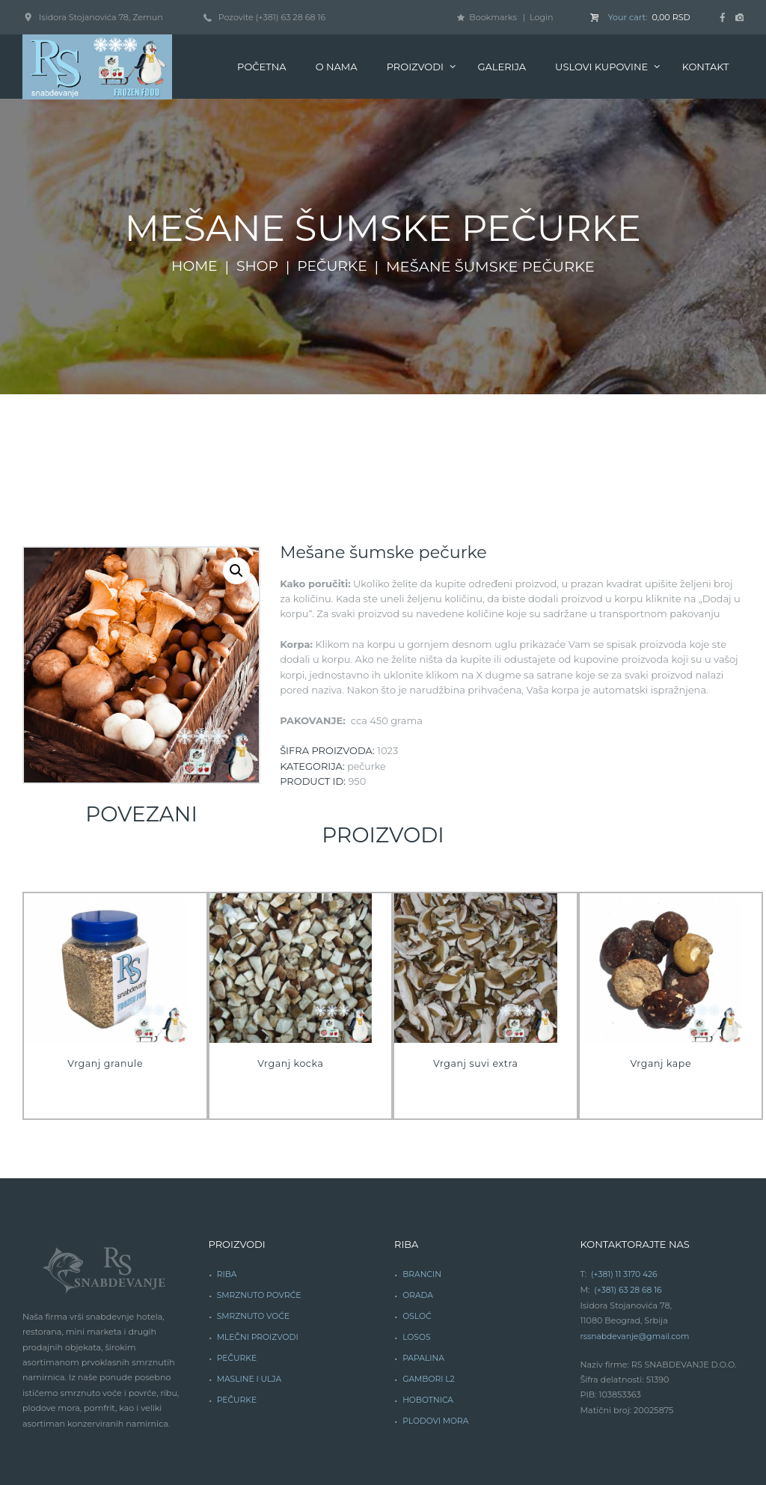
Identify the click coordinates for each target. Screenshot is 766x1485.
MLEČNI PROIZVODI (259, 1237)
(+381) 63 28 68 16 (629, 1190)
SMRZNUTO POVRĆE (260, 1196)
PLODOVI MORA (436, 1319)
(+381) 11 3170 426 (625, 1175)
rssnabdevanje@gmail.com (636, 1236)
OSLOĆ (417, 1216)
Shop (256, 167)
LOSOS (417, 1237)
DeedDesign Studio (327, 1394)
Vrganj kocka (291, 964)
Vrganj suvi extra (475, 964)
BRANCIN (422, 1175)
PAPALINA (424, 1257)
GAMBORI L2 (429, 1278)
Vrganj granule (105, 964)
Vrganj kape (661, 964)
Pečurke (334, 167)
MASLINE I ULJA (250, 1278)
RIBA (227, 1175)
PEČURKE (237, 1257)
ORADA (418, 1196)
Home (192, 167)
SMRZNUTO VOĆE (254, 1216)
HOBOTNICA (428, 1299)
